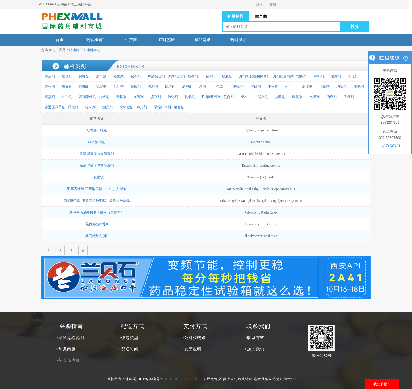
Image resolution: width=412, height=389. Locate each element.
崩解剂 (138, 97)
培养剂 (67, 87)
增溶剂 (341, 87)
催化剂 (118, 76)
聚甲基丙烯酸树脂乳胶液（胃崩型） (96, 212)
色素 (219, 87)
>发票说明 (191, 349)
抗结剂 (170, 87)
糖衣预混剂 (96, 142)
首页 (60, 40)
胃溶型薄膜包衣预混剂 (97, 154)
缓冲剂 (336, 76)
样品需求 (203, 40)
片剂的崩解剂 (283, 76)
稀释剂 (121, 97)
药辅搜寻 (238, 40)
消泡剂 (187, 87)
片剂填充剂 (176, 76)
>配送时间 (128, 349)
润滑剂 (101, 76)
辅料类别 (93, 50)
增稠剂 (301, 76)
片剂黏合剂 (156, 76)
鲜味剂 (84, 76)
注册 (272, 4)
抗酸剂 (280, 97)
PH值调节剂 (211, 97)
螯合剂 (50, 87)
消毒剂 (324, 87)
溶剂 (202, 87)
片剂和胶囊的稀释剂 (254, 76)
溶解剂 (256, 87)
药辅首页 (76, 50)
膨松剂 (135, 87)
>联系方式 (254, 338)
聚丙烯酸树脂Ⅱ (97, 224)
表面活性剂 (87, 97)
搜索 (355, 26)
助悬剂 (227, 76)
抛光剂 (107, 107)
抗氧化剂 (126, 107)
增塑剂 (67, 76)
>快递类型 (128, 338)
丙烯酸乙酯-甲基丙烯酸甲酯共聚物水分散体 (97, 201)
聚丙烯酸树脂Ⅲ (96, 236)
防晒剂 (238, 87)
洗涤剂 (153, 87)
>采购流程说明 (70, 338)
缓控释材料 (162, 107)
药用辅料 (235, 16)
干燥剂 (349, 97)
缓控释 (73, 107)
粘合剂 (67, 97)
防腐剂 (50, 76)
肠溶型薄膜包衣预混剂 (97, 165)
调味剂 (84, 87)
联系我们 (393, 146)
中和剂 (319, 76)
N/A (243, 97)
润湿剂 (307, 87)
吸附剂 (210, 76)
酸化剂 (173, 97)
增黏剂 (193, 76)
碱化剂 (297, 97)
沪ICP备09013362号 (181, 379)
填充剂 (155, 97)
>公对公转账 (194, 338)
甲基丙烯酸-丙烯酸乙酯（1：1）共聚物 (96, 189)
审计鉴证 (167, 40)
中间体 (273, 87)
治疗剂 (331, 97)
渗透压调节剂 (55, 107)
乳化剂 (353, 76)
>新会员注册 (68, 360)
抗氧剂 (190, 97)
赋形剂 (142, 107)
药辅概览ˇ (95, 40)
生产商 (261, 16)
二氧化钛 (97, 177)
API (287, 87)
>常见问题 (66, 349)
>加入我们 (254, 349)
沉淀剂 (118, 87)
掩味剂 (90, 107)
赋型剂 (50, 97)
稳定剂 (101, 87)
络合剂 (179, 107)
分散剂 (104, 97)
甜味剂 (359, 87)
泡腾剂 (314, 97)
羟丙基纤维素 (96, 130)
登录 (259, 4)
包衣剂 (135, 76)
